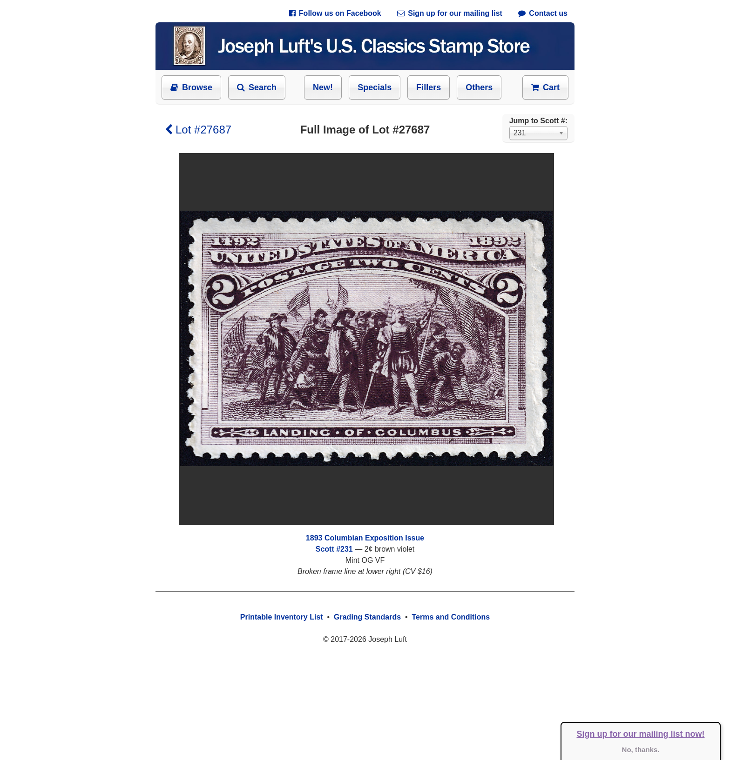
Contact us (543, 13)
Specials (375, 87)
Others (479, 87)
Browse (191, 87)
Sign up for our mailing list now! (641, 734)
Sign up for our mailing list (449, 13)
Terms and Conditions (451, 617)
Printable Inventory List (281, 617)
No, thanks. (641, 749)
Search (257, 87)
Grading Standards (367, 617)
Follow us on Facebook (335, 13)
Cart (545, 87)
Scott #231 (334, 549)
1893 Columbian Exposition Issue (365, 538)
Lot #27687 (198, 129)
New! (323, 87)
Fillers (428, 87)
